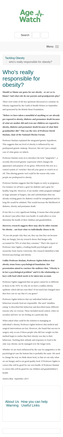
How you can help (34, 401)
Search (23, 35)
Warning (12, 405)
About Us (12, 401)
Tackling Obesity (15, 58)
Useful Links (30, 405)
